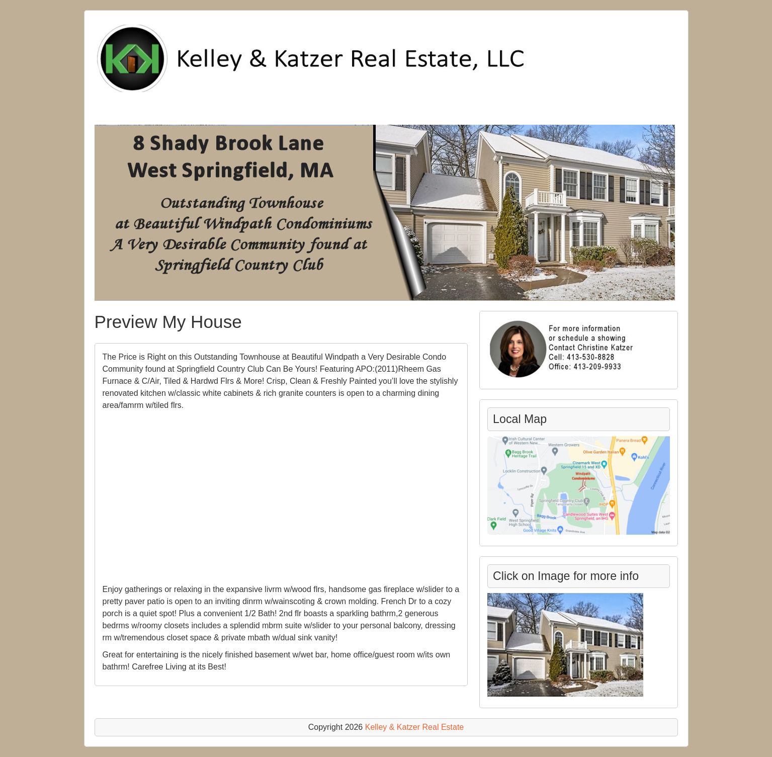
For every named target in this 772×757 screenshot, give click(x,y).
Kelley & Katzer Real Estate (414, 727)
